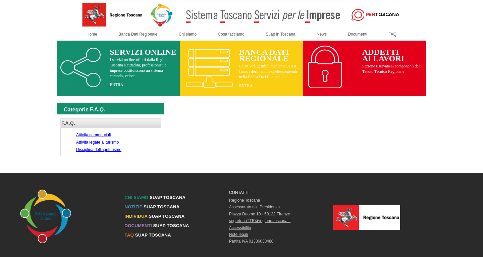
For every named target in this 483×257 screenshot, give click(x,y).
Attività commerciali (93, 135)
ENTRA (116, 84)
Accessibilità (240, 227)
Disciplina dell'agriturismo (98, 149)
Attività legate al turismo (97, 142)
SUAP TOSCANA (154, 197)
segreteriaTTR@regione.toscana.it (260, 220)
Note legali (238, 234)
